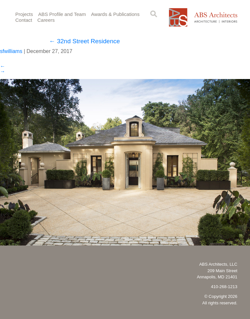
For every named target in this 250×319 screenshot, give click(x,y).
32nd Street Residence (84, 41)
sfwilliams (11, 51)
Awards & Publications (115, 14)
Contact (23, 20)
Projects (24, 14)
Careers (46, 20)
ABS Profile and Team (62, 14)
